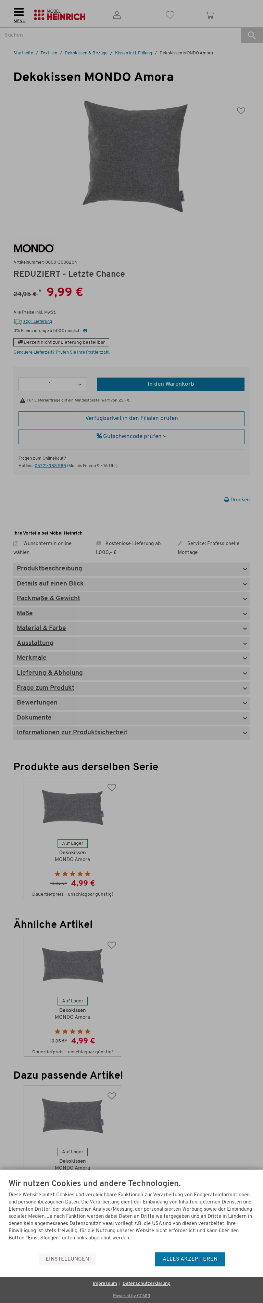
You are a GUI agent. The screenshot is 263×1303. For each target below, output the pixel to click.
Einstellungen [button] (67, 1259)
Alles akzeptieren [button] (190, 1259)
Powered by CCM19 (131, 1296)
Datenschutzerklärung (147, 1283)
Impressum (105, 1283)
